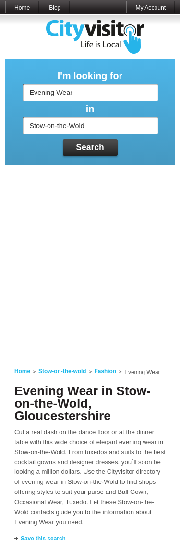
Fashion (106, 371)
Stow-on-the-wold (62, 371)
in (90, 109)
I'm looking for (90, 76)
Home (22, 7)
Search (90, 147)
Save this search (43, 538)
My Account (150, 7)
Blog (54, 7)
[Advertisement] (90, 261)
